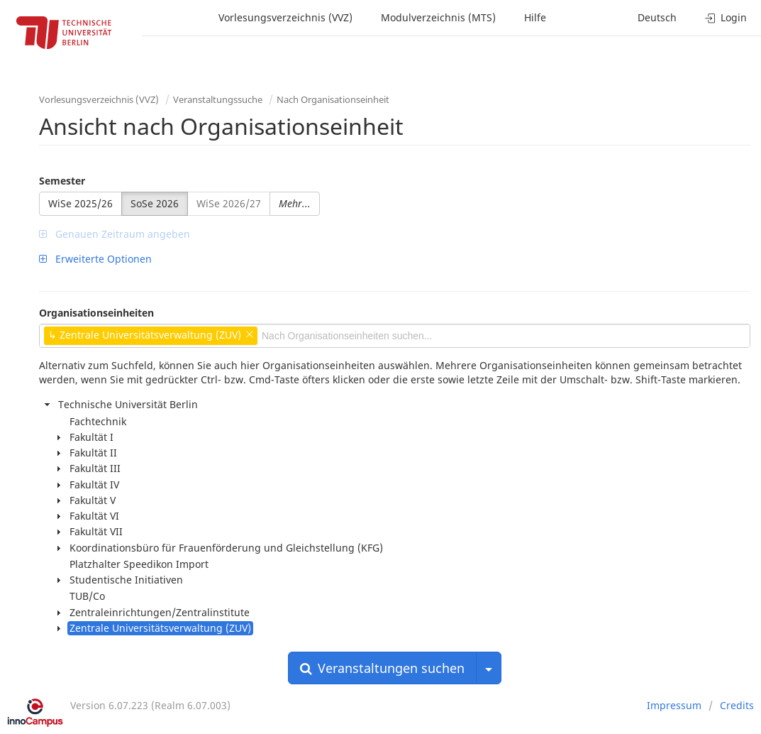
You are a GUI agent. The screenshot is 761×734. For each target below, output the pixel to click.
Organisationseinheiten (96, 312)
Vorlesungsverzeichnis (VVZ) (285, 17)
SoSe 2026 (154, 203)
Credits (737, 705)
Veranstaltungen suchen (382, 668)
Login (726, 17)
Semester (62, 180)
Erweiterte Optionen (95, 258)
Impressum (674, 705)
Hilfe (535, 17)
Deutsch (657, 17)
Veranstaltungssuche (217, 99)
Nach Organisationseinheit (333, 99)
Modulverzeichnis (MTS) (438, 17)
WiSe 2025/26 (80, 203)
